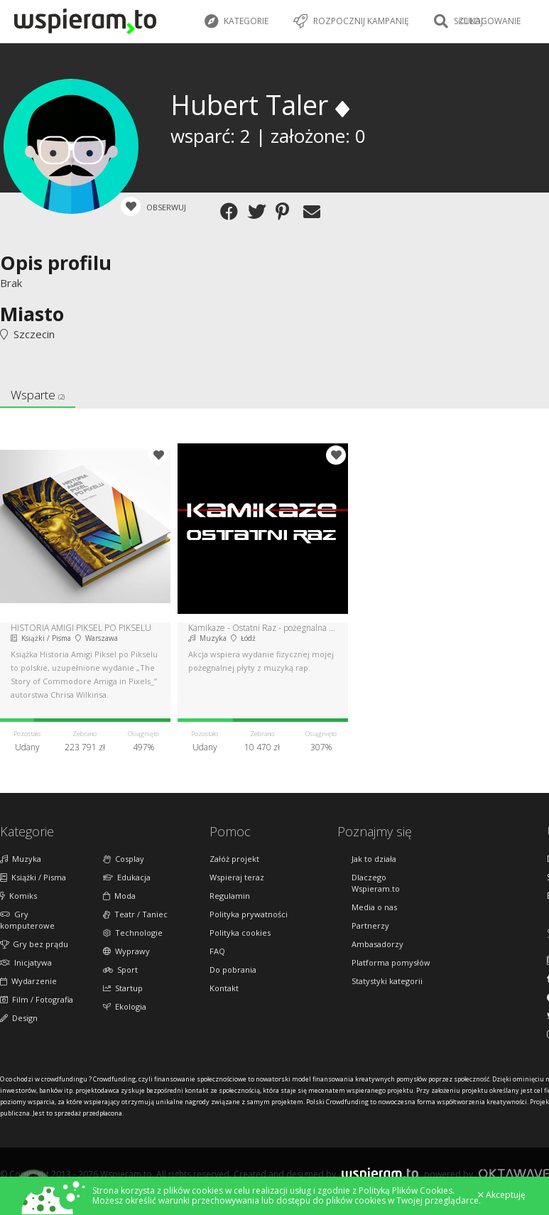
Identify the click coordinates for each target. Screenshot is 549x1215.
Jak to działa (374, 858)
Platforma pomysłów (391, 962)
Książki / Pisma (33, 877)
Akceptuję (502, 1195)
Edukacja (127, 877)
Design (19, 1017)
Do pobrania (233, 969)
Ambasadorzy (377, 944)
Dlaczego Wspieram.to (376, 883)
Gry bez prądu (34, 944)
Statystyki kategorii (387, 981)
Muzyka (20, 858)
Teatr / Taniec (135, 914)
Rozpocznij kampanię (351, 21)
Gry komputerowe (27, 920)
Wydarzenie (28, 981)
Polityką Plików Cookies (405, 1190)
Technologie (133, 932)
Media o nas (374, 907)
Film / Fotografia (36, 999)
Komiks (18, 895)
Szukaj (458, 21)
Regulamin (230, 895)
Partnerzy (370, 925)
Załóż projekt (234, 858)
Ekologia (124, 1006)
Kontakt (224, 988)
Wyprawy (126, 951)
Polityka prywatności (249, 914)
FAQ (217, 951)
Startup (123, 988)
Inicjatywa (26, 962)
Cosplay (123, 858)
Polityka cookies (240, 932)
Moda (119, 895)
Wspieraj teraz (237, 877)
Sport (120, 969)
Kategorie (236, 21)
